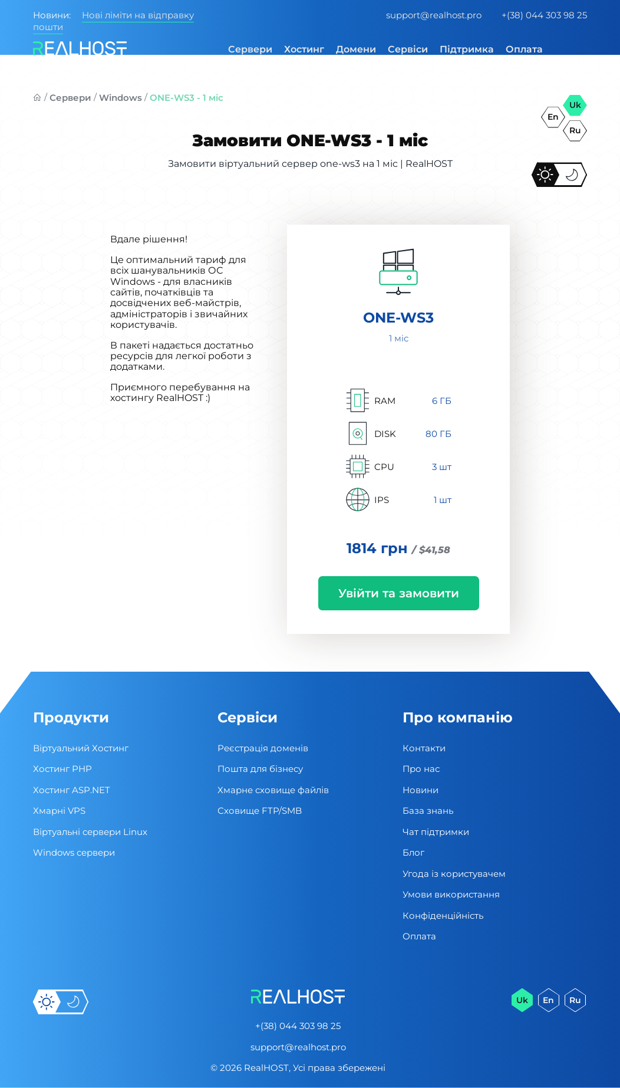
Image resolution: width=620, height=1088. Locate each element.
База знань (428, 810)
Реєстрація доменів (262, 748)
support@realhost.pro (434, 15)
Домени (356, 49)
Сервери (250, 49)
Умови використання (451, 894)
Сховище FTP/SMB (259, 810)
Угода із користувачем (454, 873)
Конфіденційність (443, 915)
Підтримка (467, 49)
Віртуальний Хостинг (80, 748)
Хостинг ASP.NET (71, 790)
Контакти (424, 748)
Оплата (524, 49)
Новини (420, 790)
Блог (413, 852)
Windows (120, 97)
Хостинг (304, 49)
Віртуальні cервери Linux (90, 831)
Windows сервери (74, 852)
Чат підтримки (436, 831)
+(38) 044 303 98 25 (544, 15)
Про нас (421, 768)
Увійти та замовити (398, 593)
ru (575, 130)
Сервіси (408, 49)
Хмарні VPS (59, 810)
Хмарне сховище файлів (273, 790)
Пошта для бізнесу (260, 768)
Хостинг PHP (62, 768)
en (553, 116)
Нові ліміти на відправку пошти (113, 20)
